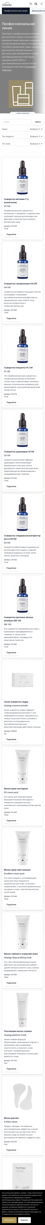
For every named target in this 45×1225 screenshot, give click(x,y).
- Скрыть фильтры (22, 113)
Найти (38, 122)
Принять (24, 1220)
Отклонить (9, 1220)
